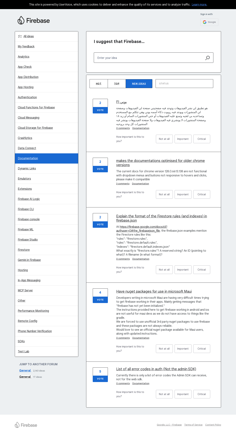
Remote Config (27, 321)
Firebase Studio (28, 239)
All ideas (28, 36)
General (25, 370)
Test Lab (23, 351)
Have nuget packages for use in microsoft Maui (154, 291)
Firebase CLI (26, 209)
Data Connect (27, 148)
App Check (25, 67)
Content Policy (213, 424)
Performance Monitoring (33, 311)
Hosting (23, 270)
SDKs (21, 341)
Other (21, 300)
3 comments (122, 183)
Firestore (24, 250)
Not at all (166, 140)
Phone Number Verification (35, 331)
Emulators (24, 178)
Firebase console (29, 219)
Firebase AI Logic (29, 199)
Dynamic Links (27, 168)
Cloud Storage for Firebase (35, 128)
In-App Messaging (29, 280)
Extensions (25, 189)
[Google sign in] (209, 22)
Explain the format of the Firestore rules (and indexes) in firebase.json (161, 218)
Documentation (28, 158)
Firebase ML (25, 229)
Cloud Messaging (28, 117)
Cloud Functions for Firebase (36, 107)
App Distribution (28, 77)
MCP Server (25, 290)
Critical (204, 140)
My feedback (26, 46)
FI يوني (121, 102)
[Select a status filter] (184, 84)
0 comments (123, 128)
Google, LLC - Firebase (169, 424)
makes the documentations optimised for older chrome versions (160, 163)
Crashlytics (25, 138)
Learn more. (199, 4)
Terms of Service (193, 424)
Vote (100, 110)
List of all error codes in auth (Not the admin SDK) (156, 369)
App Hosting (25, 87)
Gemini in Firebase (29, 260)
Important (184, 140)
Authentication (27, 97)
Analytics (23, 56)
